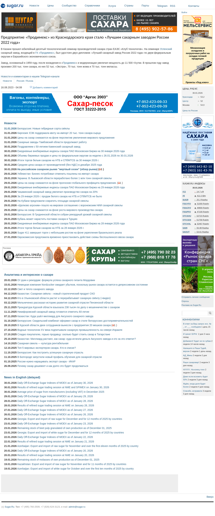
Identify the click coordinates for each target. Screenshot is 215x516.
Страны (132, 5)
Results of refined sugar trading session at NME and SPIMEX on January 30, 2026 (63, 387)
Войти (184, 12)
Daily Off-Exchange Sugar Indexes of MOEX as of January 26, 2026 (55, 414)
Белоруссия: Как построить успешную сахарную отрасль (50, 352)
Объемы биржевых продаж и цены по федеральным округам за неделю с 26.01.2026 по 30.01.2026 (75, 155)
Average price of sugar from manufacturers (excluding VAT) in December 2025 (60, 391)
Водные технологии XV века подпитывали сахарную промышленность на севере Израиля (69, 329)
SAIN (185, 228)
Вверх (210, 496)
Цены (53, 5)
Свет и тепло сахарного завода (35, 289)
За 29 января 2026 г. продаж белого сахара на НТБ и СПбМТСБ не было (59, 196)
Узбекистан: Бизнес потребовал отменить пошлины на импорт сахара (58, 173)
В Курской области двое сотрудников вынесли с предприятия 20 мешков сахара (64, 325)
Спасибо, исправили (192, 391)
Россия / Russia (25, 81)
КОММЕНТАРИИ (191, 319)
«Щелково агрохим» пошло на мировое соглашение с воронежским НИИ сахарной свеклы (70, 205)
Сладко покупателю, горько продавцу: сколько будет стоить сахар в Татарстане (63, 334)
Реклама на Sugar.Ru (191, 305)
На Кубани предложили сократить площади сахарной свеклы (53, 200)
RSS (172, 5)
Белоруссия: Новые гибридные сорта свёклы (43, 128)
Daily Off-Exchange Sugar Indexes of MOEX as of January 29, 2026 (55, 396)
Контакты (193, 5)
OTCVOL (187, 224)
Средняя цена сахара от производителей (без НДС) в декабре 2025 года (59, 164)
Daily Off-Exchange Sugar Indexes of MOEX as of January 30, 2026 (55, 382)
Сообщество (72, 5)
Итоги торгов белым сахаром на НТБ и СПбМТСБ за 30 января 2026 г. (58, 160)
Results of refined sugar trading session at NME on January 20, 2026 (55, 455)
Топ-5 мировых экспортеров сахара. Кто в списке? (46, 347)
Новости (37, 5)
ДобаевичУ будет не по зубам (197, 341)
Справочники (95, 5)
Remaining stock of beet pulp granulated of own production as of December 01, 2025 (64, 428)
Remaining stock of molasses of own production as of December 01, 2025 (58, 459)
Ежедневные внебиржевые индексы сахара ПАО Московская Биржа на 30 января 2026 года (71, 151)
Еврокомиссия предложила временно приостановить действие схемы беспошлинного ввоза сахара (75, 237)
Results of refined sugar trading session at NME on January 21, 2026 (55, 441)
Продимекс (69, 62)
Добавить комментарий (45, 87)
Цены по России (190, 110)
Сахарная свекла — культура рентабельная (42, 343)
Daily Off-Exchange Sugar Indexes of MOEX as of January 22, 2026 (55, 437)
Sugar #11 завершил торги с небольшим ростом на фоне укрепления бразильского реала (69, 232)
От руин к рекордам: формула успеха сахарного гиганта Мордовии (56, 280)
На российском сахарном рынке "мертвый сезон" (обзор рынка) (57, 169)
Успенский (166, 49)
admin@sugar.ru (77, 506)
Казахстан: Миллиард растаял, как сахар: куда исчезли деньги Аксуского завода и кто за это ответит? (76, 338)
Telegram (162, 5)
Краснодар (188, 97)
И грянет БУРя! (190, 334)
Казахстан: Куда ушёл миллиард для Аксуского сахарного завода (55, 316)
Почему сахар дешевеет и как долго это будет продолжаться (52, 366)
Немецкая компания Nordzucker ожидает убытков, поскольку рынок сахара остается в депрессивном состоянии (82, 284)
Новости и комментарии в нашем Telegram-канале (30, 76)
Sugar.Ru (9, 506)
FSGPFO (187, 212)
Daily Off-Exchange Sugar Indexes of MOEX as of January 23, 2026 (55, 423)
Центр (185, 101)
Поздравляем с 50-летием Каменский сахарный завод (48, 146)
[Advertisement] (89, 483)
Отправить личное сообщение (195, 297)
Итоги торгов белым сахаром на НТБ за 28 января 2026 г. (50, 228)
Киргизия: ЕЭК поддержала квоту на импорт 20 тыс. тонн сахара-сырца (59, 133)
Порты (148, 5)
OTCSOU (187, 216)
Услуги (112, 5)
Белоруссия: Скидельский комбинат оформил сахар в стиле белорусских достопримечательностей (75, 320)
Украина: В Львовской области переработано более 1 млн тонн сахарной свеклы (64, 178)
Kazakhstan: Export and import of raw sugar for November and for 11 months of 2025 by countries (71, 464)
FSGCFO (187, 208)
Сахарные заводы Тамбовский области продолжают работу (52, 142)
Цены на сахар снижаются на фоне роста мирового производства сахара (60, 210)
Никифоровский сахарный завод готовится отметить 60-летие (53, 311)
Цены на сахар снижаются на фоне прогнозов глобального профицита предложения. (66, 182)
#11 (184, 192)
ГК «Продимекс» (44, 52)
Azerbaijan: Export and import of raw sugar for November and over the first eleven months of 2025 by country (77, 446)
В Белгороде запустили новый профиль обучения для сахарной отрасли (59, 357)
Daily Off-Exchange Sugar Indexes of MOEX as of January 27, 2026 (55, 409)
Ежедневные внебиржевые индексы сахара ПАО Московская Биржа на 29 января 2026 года (71, 187)
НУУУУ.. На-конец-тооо (194, 369)
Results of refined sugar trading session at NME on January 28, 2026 (55, 405)
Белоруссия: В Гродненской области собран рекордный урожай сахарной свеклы (64, 214)
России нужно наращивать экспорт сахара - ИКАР (46, 361)
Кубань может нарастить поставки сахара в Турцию (47, 219)
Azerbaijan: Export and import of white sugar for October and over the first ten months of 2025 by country (75, 468)
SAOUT (186, 232)
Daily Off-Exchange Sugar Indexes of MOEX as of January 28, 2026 (55, 401)
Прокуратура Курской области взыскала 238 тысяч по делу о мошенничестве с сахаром (68, 307)
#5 (184, 196)
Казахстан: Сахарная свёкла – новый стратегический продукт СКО (56, 293)
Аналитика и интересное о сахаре (28, 274)
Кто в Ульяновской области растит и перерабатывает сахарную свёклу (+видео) (64, 298)
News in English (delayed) (22, 377)
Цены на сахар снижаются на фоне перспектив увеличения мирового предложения (65, 137)
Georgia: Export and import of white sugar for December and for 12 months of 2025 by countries (70, 432)
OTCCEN (187, 220)
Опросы (185, 301)
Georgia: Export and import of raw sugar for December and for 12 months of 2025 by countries (69, 418)
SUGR (185, 200)
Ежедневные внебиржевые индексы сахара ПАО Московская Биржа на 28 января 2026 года (71, 223)
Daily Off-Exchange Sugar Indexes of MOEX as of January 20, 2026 (55, 450)
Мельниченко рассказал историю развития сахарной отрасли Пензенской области (65, 302)
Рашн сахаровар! (191, 362)
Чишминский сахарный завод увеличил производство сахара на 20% (57, 191)
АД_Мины (187, 355)
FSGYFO (187, 204)
